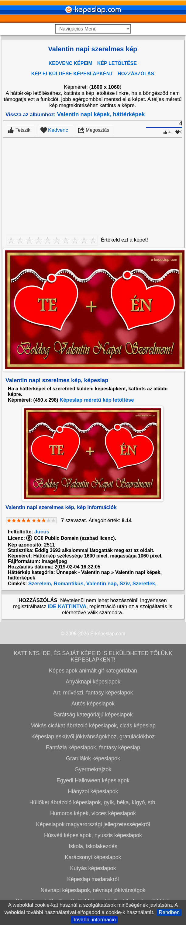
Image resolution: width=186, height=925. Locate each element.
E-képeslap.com (107, 633)
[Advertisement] (92, 183)
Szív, (124, 583)
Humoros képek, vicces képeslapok (93, 813)
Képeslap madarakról (93, 879)
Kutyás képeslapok (93, 868)
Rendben (169, 912)
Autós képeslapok (93, 704)
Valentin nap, (101, 583)
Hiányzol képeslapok (93, 791)
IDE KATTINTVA (67, 606)
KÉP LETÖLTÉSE (117, 63)
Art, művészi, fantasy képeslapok (93, 693)
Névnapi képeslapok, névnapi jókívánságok (92, 890)
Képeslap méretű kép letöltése (97, 400)
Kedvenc (58, 130)
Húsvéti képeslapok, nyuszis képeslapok (93, 835)
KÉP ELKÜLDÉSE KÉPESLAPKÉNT (72, 73)
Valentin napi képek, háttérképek (101, 114)
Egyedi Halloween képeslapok (93, 780)
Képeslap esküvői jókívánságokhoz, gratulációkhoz (93, 736)
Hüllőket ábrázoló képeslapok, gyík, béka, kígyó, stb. (93, 802)
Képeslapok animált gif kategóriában (93, 671)
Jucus (41, 532)
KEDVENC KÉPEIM (70, 63)
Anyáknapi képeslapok (93, 682)
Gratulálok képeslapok (93, 758)
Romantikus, (68, 583)
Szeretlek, (144, 583)
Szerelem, (39, 583)
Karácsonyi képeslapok (93, 857)
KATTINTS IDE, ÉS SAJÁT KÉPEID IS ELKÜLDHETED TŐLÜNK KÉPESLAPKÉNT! (93, 656)
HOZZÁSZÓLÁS (136, 73)
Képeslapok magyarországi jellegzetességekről (93, 824)
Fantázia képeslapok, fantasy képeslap (93, 747)
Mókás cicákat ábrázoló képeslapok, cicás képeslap (93, 725)
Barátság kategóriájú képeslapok (93, 715)
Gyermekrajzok (92, 769)
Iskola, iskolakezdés (93, 846)
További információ (94, 920)
